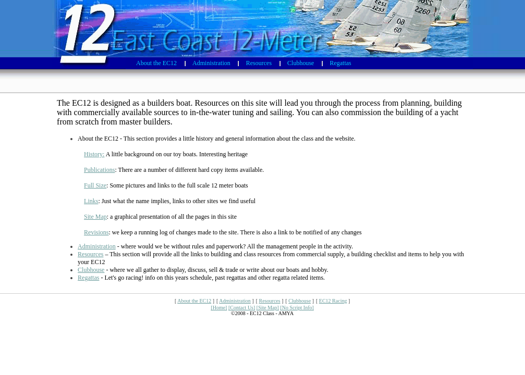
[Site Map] (268, 307)
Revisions (96, 232)
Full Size (95, 185)
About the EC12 (194, 301)
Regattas (88, 277)
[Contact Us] (241, 307)
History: (94, 154)
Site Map (95, 216)
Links (91, 201)
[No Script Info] (296, 307)
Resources (90, 254)
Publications (99, 169)
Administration (97, 246)
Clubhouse (91, 269)
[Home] (219, 307)
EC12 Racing (333, 301)
